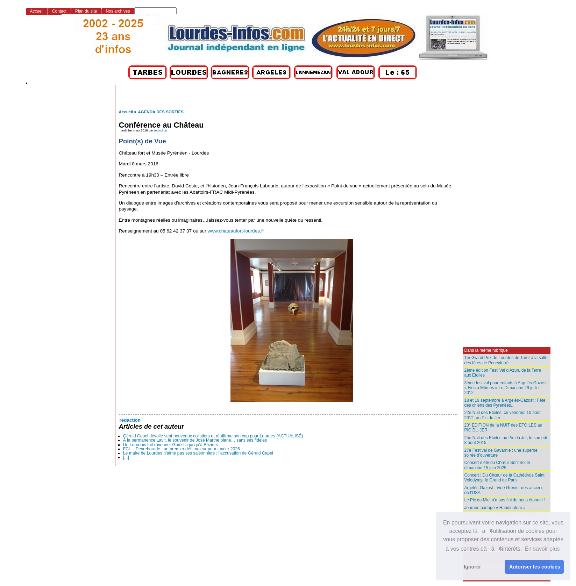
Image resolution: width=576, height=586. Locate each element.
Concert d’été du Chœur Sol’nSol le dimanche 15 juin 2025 (497, 465)
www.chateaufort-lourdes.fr (235, 231)
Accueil (126, 112)
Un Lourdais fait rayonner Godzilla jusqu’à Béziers (170, 444)
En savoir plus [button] (542, 549)
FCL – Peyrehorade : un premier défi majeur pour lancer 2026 (181, 448)
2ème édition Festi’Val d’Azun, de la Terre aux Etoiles (502, 373)
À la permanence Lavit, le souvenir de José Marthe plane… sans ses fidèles (195, 440)
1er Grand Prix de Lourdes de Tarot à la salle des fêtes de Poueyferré (506, 360)
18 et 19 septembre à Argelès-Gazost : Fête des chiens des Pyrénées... (505, 403)
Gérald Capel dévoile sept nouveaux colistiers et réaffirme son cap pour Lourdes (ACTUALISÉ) (213, 436)
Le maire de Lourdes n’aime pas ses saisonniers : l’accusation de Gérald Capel (198, 453)
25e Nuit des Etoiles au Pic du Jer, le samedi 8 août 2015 (505, 440)
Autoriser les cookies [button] (534, 567)
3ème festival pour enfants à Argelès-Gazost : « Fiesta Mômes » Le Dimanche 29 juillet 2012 (506, 387)
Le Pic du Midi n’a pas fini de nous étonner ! (505, 500)
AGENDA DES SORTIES (160, 112)
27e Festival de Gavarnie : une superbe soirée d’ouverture (501, 453)
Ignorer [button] (472, 567)
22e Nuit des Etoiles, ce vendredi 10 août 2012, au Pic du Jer (502, 415)
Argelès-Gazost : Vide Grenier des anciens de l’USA (503, 490)
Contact (59, 11)
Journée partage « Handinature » (495, 507)
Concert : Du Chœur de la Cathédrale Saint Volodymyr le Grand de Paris (504, 478)
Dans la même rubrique (486, 350)
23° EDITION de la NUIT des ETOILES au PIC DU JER (503, 428)
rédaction (160, 130)
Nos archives (118, 11)
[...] (126, 457)
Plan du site (86, 11)
